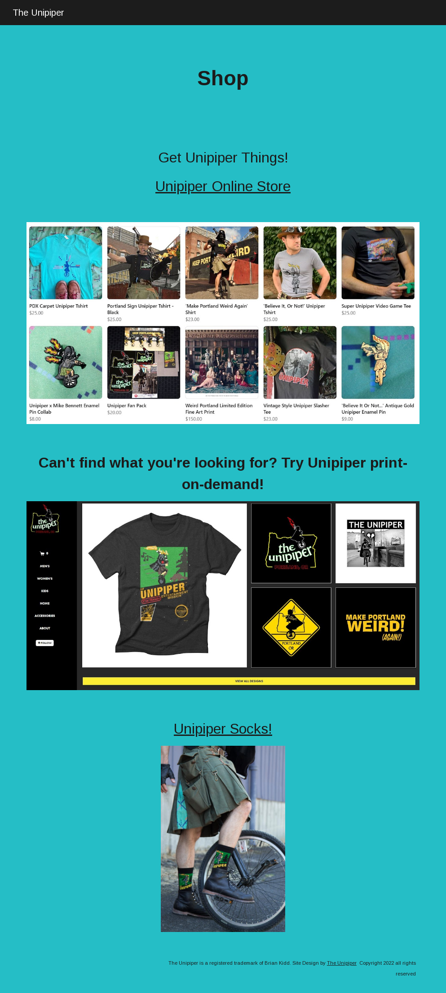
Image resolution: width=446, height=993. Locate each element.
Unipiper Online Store (223, 186)
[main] (223, 78)
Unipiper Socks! (223, 729)
